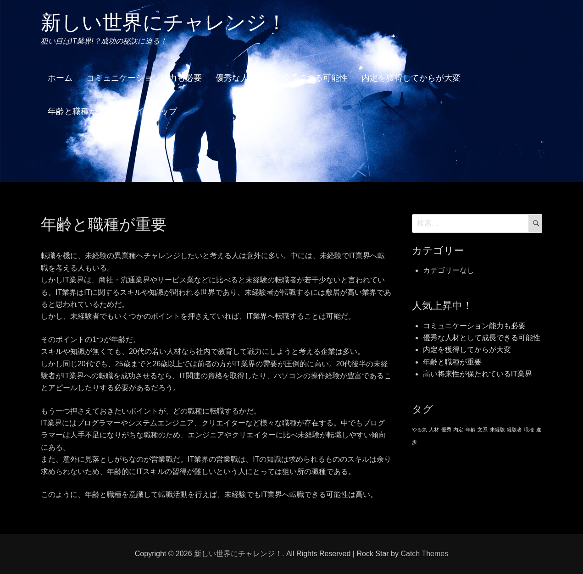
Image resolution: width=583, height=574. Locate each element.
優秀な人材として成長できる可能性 (282, 78)
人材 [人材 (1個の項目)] (434, 429)
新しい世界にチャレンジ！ (164, 22)
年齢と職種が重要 (81, 111)
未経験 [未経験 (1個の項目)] (497, 429)
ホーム (60, 78)
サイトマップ (152, 111)
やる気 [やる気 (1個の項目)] (419, 429)
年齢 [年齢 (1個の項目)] (471, 429)
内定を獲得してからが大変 (411, 78)
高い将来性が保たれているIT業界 (477, 374)
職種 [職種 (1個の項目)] (529, 429)
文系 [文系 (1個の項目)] (483, 429)
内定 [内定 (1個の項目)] (458, 429)
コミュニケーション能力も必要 (144, 78)
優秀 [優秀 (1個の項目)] (446, 429)
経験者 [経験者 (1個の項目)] (514, 429)
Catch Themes (424, 553)
